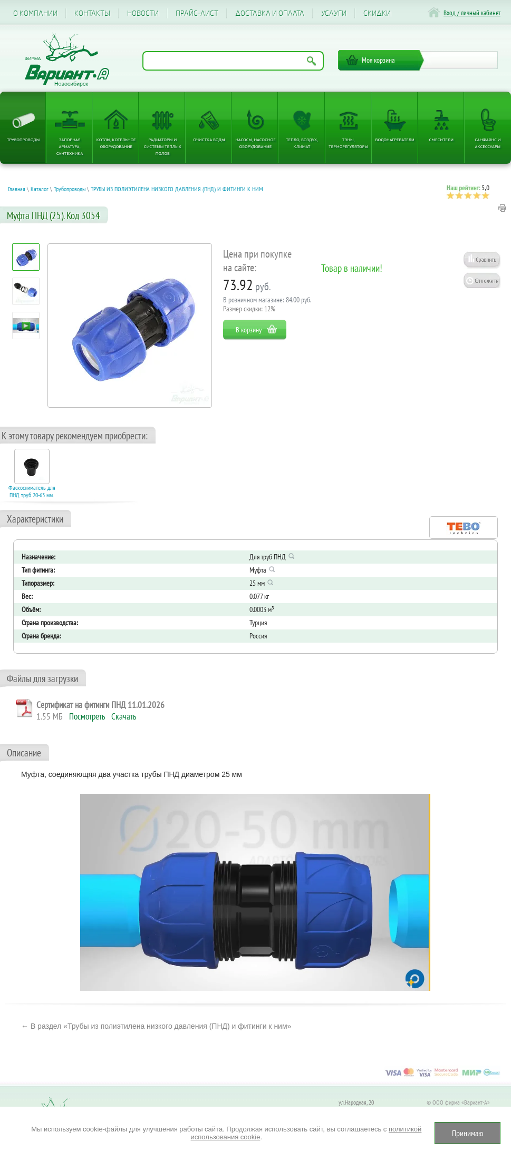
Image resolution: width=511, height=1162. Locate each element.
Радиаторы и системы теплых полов (162, 146)
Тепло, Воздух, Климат (302, 142)
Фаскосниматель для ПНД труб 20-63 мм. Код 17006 (31, 495)
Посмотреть (87, 716)
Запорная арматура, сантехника (69, 146)
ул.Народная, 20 (356, 1102)
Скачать (123, 716)
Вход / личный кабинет (471, 12)
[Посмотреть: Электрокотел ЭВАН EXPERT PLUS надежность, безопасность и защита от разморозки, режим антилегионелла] (26, 326)
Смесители (441, 139)
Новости (143, 13)
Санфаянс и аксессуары (487, 142)
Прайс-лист (197, 13)
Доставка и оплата (269, 13)
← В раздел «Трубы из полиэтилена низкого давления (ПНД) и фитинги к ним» (156, 1026)
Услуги (333, 13)
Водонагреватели (394, 139)
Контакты (92, 13)
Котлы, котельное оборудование (116, 142)
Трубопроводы (23, 139)
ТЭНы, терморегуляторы (348, 142)
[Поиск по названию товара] (233, 61)
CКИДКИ (377, 13)
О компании (35, 13)
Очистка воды (209, 139)
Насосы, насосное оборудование (255, 142)
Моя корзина (378, 60)
